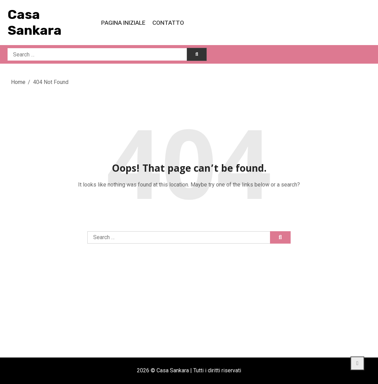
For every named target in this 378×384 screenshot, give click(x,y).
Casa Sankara (35, 22)
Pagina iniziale (123, 22)
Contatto (168, 22)
